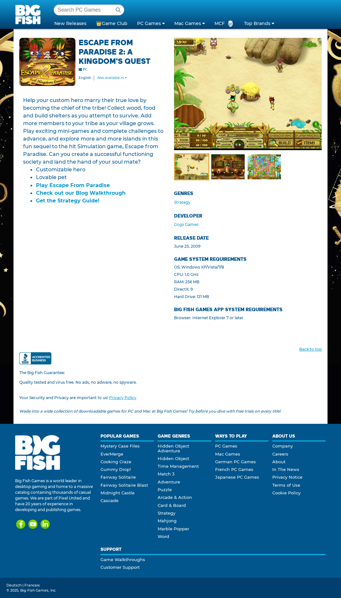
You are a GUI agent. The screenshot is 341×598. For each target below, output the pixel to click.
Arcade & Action (175, 497)
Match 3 (166, 473)
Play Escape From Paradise (73, 185)
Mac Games (227, 454)
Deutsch (14, 585)
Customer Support (120, 567)
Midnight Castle (118, 492)
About (278, 461)
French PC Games (234, 469)
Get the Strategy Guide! (68, 200)
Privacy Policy (122, 397)
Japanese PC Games (237, 477)
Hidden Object (173, 458)
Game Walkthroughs (123, 559)
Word (163, 536)
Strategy (182, 202)
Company (282, 445)
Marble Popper (173, 528)
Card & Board (172, 505)
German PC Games (235, 461)
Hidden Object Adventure (173, 448)
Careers (280, 454)
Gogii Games (186, 224)
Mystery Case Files (120, 445)
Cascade (109, 500)
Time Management (178, 466)
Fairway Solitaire (118, 477)
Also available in (112, 78)
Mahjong (167, 520)
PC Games (226, 445)
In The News (285, 469)
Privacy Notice (287, 477)
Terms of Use (286, 485)
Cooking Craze (116, 461)
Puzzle (165, 489)
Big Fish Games (29, 14)
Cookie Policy (286, 492)
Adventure (169, 481)
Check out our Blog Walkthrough (81, 193)
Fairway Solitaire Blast (124, 485)
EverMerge (112, 454)
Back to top (310, 349)
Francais (32, 585)
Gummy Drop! (116, 469)
